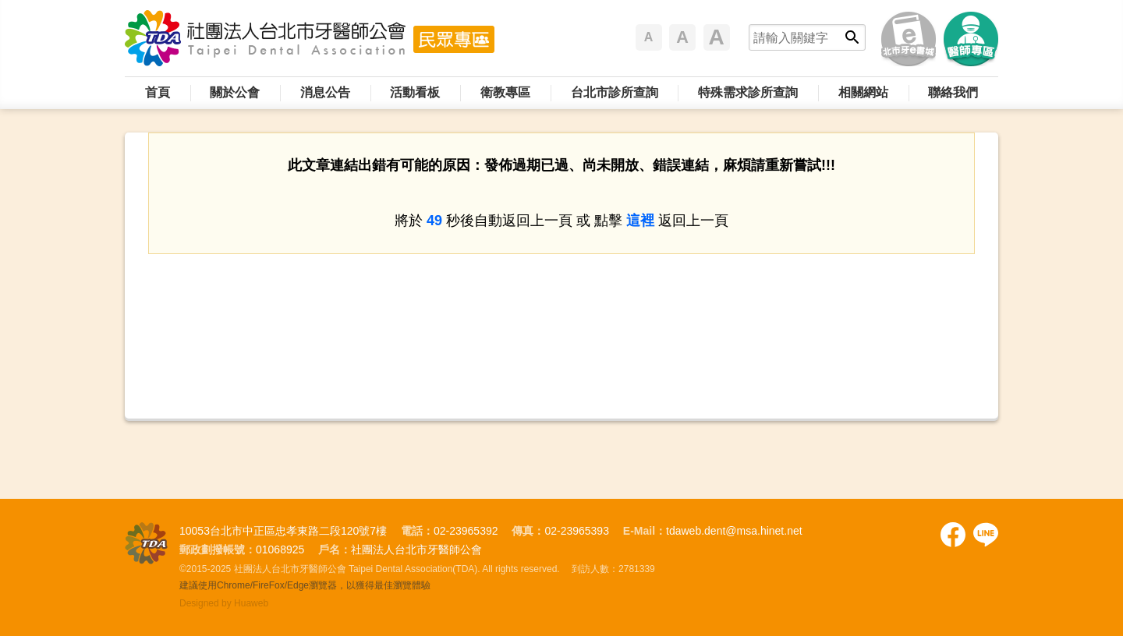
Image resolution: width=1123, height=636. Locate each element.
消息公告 (325, 92)
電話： (417, 531)
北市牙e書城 (908, 39)
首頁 (157, 92)
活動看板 (415, 92)
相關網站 (863, 92)
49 (434, 220)
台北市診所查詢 (614, 92)
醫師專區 (971, 39)
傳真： (528, 531)
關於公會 (235, 92)
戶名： (334, 549)
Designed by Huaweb (223, 603)
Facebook (953, 534)
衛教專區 (505, 92)
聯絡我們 (953, 92)
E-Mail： (644, 531)
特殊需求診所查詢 (748, 92)
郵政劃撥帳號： (217, 549)
